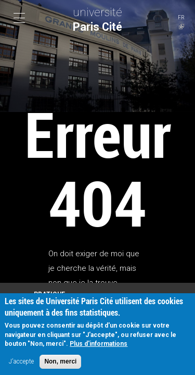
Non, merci (60, 363)
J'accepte (21, 363)
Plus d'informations (98, 345)
